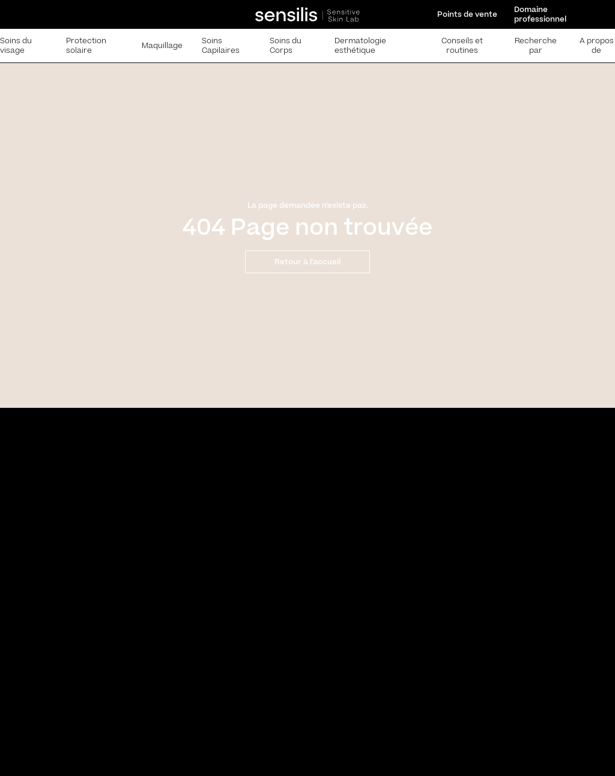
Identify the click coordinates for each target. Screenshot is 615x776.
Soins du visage (16, 45)
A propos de (597, 45)
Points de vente (467, 14)
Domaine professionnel (540, 14)
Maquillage (162, 45)
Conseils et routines (462, 45)
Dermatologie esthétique (360, 45)
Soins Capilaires (221, 45)
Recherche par (536, 45)
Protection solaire (86, 45)
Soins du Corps (285, 45)
